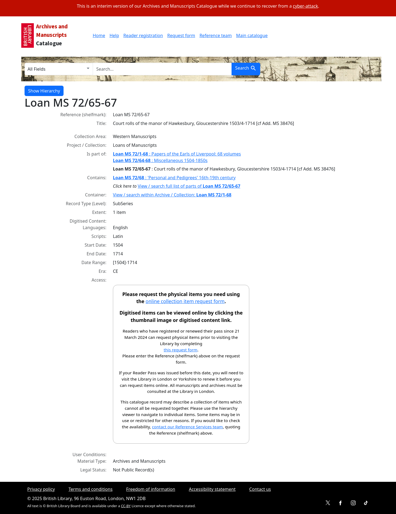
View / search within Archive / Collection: (172, 195)
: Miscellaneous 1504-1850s (160, 160)
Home (99, 35)
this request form (180, 349)
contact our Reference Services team (187, 426)
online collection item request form (185, 301)
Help (114, 35)
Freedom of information (150, 489)
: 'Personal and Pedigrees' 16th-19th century (174, 178)
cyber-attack (305, 6)
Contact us (260, 489)
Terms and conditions (90, 489)
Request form (181, 35)
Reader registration (143, 35)
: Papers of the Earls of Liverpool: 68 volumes (177, 154)
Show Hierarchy (44, 91)
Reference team (215, 35)
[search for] (162, 69)
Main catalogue (252, 35)
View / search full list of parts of (189, 186)
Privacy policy (41, 489)
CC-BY (126, 505)
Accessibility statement (212, 489)
